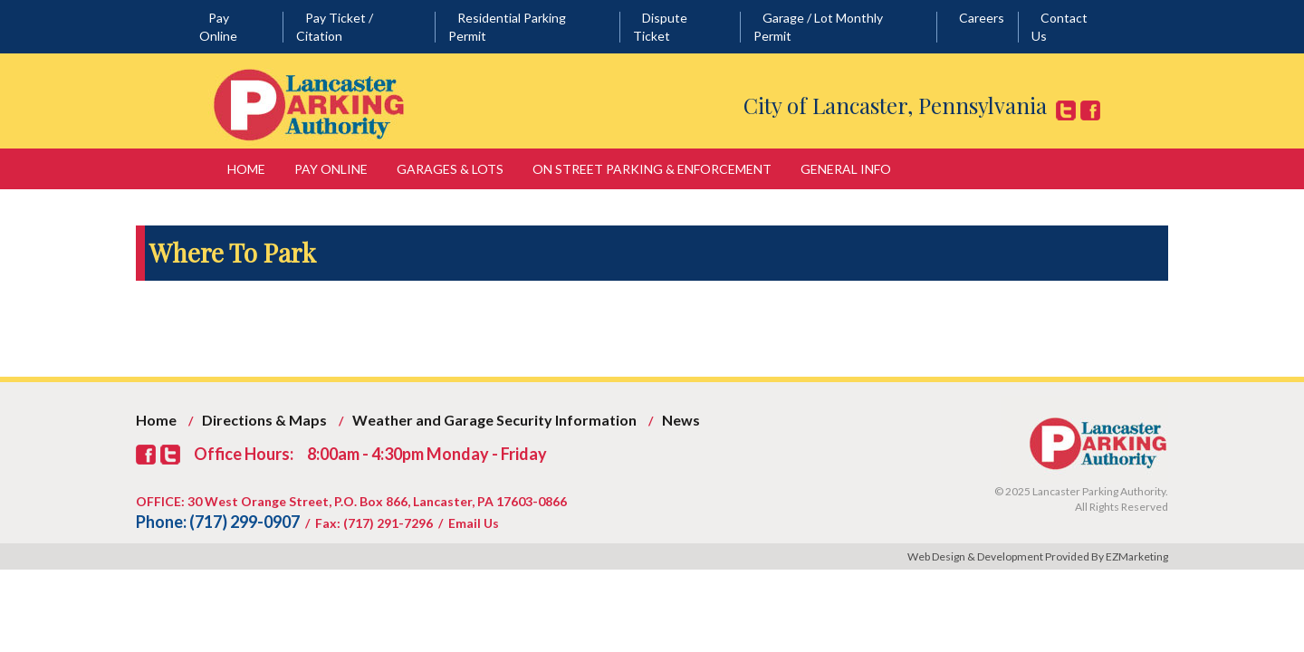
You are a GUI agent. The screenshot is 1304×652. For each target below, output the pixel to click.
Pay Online (331, 169)
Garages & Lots (450, 169)
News (681, 419)
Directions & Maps (264, 419)
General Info (846, 169)
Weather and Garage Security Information (494, 419)
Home (246, 169)
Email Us (473, 523)
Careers (981, 17)
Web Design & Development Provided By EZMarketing (1037, 556)
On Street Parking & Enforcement (652, 169)
